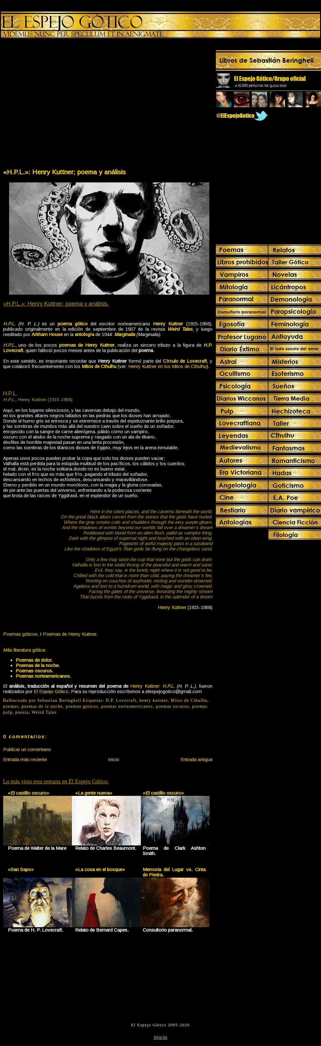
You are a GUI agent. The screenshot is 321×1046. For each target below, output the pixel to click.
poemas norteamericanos (127, 706)
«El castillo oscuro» (28, 793)
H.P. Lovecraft (121, 700)
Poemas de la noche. (38, 665)
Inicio (113, 759)
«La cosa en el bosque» (100, 869)
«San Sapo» (21, 869)
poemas (11, 706)
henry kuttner (154, 700)
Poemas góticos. (21, 634)
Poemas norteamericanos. (43, 676)
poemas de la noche (42, 706)
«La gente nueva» (93, 793)
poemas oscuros (172, 706)
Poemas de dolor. (34, 660)
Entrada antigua (196, 759)
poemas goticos (82, 706)
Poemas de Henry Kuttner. (70, 634)
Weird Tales (44, 712)
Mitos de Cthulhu (189, 700)
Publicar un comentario (27, 749)
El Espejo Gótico (51, 691)
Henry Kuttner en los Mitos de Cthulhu (167, 366)
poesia (22, 712)
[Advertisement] (59, 104)
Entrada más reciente (25, 759)
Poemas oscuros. (34, 670)
